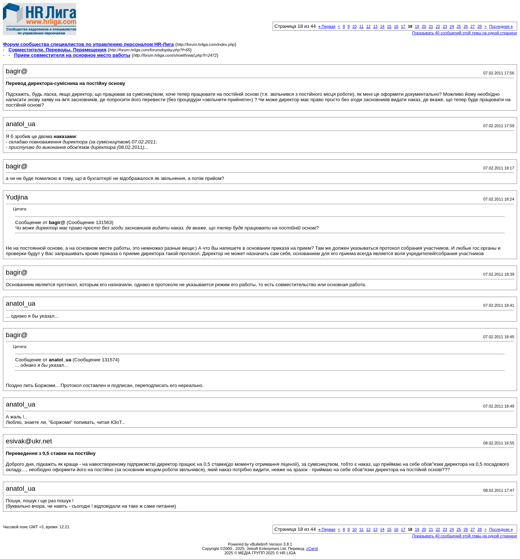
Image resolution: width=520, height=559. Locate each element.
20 (424, 26)
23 (445, 26)
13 (375, 26)
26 (465, 26)
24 (452, 26)
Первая (326, 26)
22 (438, 26)
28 (479, 26)
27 (473, 26)
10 (354, 26)
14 (382, 26)
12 (368, 26)
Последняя (501, 26)
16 (396, 26)
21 (431, 26)
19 (417, 26)
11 (361, 26)
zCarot (312, 548)
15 (389, 26)
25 (458, 26)
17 (403, 26)
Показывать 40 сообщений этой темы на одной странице (464, 33)
